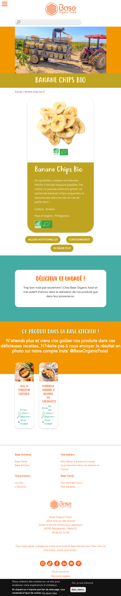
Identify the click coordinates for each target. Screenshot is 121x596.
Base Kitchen (22, 465)
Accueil (18, 91)
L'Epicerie (20, 486)
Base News (21, 461)
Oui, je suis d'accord (82, 584)
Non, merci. (78, 591)
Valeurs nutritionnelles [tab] (43, 239)
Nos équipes (68, 486)
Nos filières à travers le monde (78, 461)
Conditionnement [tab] (79, 239)
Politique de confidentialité (60, 580)
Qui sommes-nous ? (72, 482)
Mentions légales (60, 576)
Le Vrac (19, 482)
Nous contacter (60, 571)
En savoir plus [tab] (62, 248)
